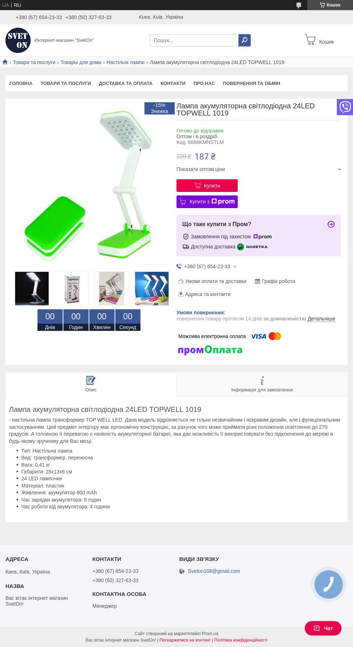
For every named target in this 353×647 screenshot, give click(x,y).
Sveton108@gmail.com (214, 571)
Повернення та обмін (251, 83)
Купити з (211, 201)
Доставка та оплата (125, 83)
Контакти (173, 83)
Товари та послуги (34, 62)
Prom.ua (210, 633)
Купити (212, 186)
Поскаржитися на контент (185, 640)
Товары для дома (81, 62)
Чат (323, 628)
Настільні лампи (126, 62)
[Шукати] (244, 40)
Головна (20, 83)
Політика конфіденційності (241, 640)
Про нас (204, 83)
